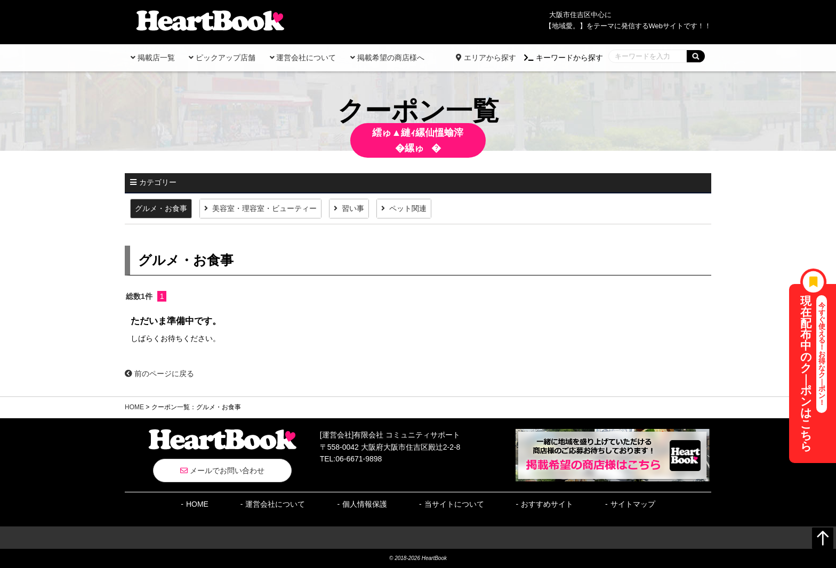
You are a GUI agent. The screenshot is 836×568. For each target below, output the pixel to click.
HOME (134, 407)
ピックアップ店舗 (222, 57)
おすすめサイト (547, 504)
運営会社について (303, 57)
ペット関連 (408, 208)
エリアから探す (486, 57)
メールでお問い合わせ (222, 470)
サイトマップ (632, 504)
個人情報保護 (364, 504)
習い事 (353, 208)
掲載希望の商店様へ (387, 57)
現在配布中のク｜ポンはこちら (813, 373)
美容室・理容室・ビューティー (264, 208)
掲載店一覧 (153, 57)
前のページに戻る (159, 373)
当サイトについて (454, 504)
